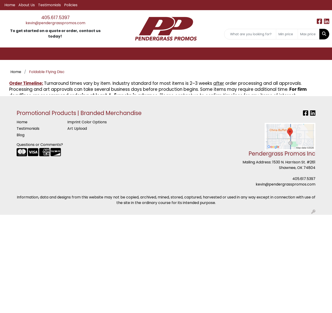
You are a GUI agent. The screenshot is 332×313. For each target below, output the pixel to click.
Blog (20, 135)
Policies (70, 5)
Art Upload (77, 128)
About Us (26, 5)
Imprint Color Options (87, 122)
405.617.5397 (55, 17)
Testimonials (49, 5)
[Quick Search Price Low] (287, 34)
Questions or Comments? (40, 144)
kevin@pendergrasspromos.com (55, 23)
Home (9, 5)
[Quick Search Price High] (309, 34)
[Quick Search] (250, 34)
